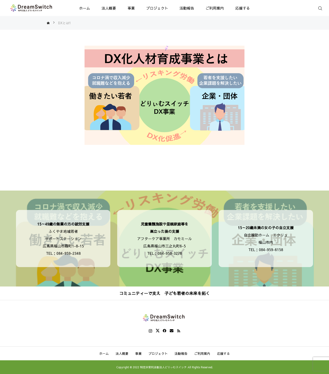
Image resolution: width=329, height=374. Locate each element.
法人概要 (108, 8)
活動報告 (187, 8)
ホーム (84, 8)
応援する (242, 8)
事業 (131, 8)
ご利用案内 (215, 8)
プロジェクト (157, 8)
